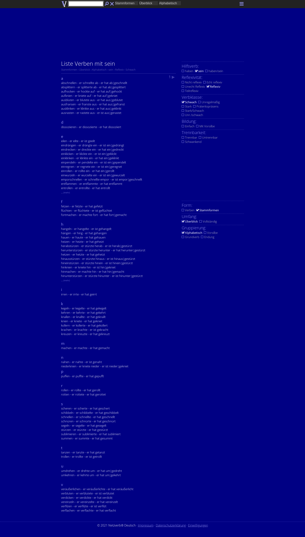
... (65, 192)
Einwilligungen (198, 525)
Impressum (145, 525)
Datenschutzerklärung (171, 525)
